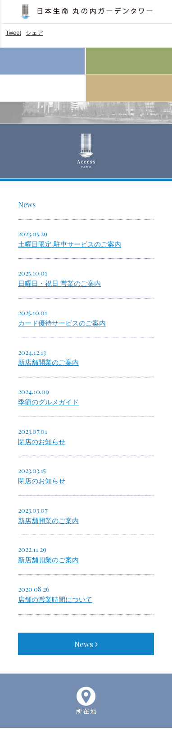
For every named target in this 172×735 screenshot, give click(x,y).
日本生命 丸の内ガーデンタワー (87, 12)
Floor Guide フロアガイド (129, 61)
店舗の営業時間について (55, 599)
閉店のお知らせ (41, 442)
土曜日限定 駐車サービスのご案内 (69, 244)
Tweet (13, 32)
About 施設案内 (129, 88)
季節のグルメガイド (48, 402)
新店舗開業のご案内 (48, 362)
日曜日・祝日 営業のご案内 (59, 283)
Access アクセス (42, 88)
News (86, 644)
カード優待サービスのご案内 (62, 323)
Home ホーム (42, 61)
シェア (34, 32)
